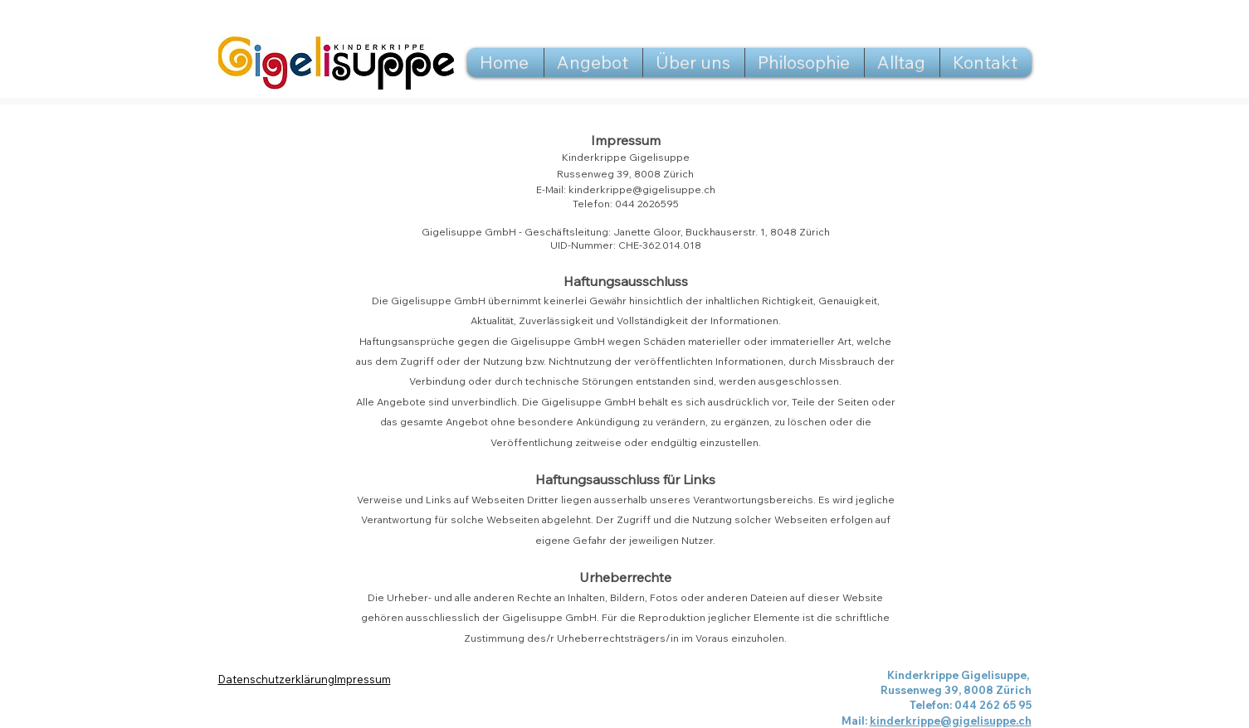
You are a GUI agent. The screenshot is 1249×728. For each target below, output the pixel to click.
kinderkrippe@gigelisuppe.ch (641, 189)
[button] (593, 62)
